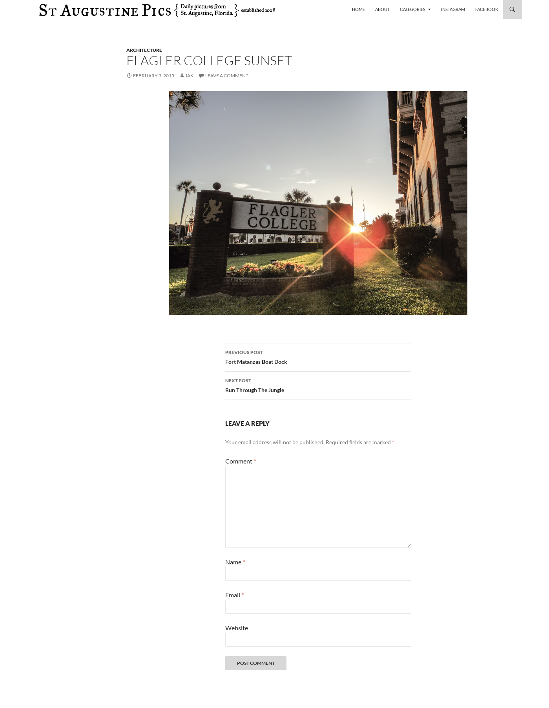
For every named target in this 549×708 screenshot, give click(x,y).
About (382, 9)
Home (358, 9)
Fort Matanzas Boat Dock (318, 356)
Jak (189, 75)
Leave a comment (226, 75)
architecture (144, 50)
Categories (412, 9)
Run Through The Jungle (318, 384)
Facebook (486, 9)
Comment (240, 461)
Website (236, 627)
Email (234, 595)
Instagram (453, 9)
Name (235, 562)
